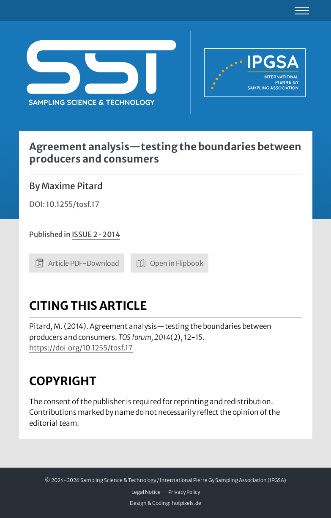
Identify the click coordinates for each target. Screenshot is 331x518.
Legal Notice (146, 492)
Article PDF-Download (77, 263)
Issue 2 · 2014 (96, 234)
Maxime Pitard (72, 186)
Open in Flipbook (169, 263)
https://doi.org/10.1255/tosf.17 (81, 348)
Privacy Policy (184, 492)
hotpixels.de (186, 503)
